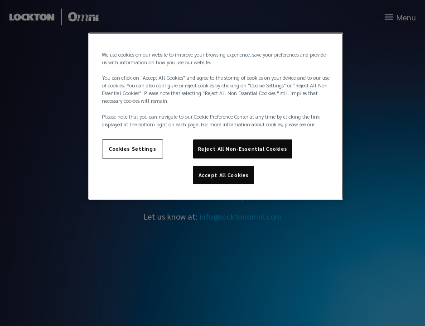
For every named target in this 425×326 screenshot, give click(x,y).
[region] (215, 116)
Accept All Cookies (223, 175)
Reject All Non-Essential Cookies (242, 148)
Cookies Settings (132, 148)
